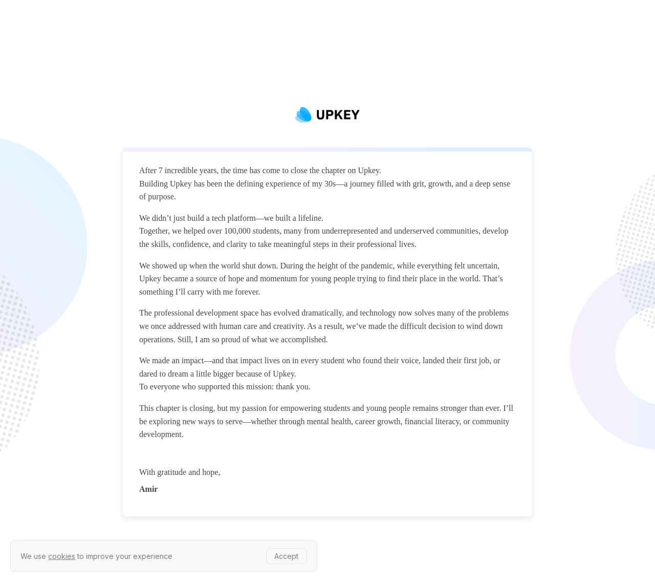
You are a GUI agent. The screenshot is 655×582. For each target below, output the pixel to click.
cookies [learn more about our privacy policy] (61, 556)
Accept (286, 556)
